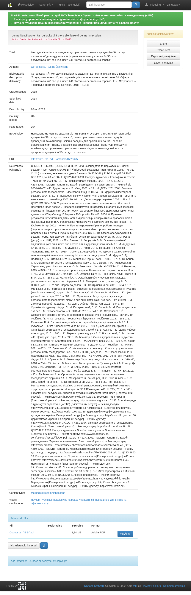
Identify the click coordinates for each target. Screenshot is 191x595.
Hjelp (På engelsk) (69, 4)
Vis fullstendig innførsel (23, 545)
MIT (135, 585)
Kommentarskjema (174, 585)
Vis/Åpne (125, 533)
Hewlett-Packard (151, 585)
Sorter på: (46, 4)
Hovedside (26, 4)
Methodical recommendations (48, 492)
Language (173, 4)
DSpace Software (94, 585)
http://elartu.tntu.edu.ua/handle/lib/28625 (54, 159)
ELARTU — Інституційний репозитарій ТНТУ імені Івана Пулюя (51, 15)
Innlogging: (154, 4)
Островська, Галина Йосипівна (49, 66)
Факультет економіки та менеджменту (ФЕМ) (124, 15)
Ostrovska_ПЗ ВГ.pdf (22, 532)
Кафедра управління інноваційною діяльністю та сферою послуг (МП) (59, 19)
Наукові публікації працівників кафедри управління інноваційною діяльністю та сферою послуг (76, 22)
